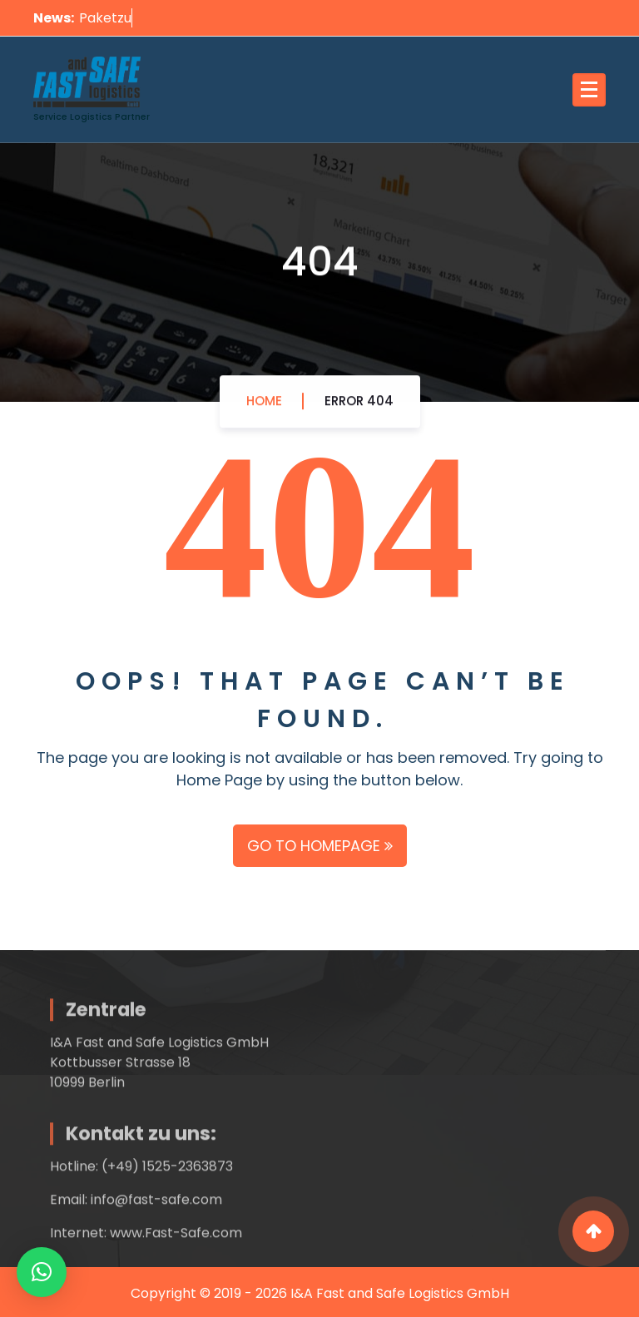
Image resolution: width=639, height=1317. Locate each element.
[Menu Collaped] (589, 89)
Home (264, 404)
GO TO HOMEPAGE (320, 845)
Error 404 (359, 404)
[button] (42, 1272)
